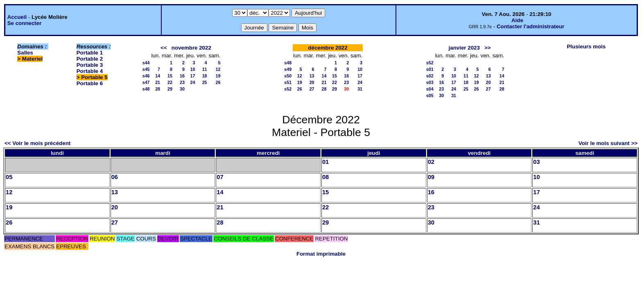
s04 (430, 88)
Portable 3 (90, 65)
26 (218, 82)
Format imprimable (321, 254)
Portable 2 (90, 59)
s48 (146, 88)
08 (325, 177)
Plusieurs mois (586, 46)
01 (325, 162)
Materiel (32, 59)
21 (157, 82)
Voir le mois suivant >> (608, 143)
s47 (146, 82)
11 (204, 69)
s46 (146, 75)
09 (431, 177)
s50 (288, 75)
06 (114, 177)
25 (204, 82)
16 (182, 75)
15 (169, 75)
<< (163, 48)
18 (204, 75)
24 (192, 82)
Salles (25, 53)
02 (431, 162)
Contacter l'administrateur (530, 26)
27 (312, 88)
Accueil (17, 17)
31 (359, 88)
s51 (288, 82)
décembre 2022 (327, 48)
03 (536, 162)
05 (9, 177)
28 (157, 88)
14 (157, 75)
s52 (288, 88)
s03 (430, 82)
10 (192, 69)
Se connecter (24, 23)
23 (182, 82)
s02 (430, 75)
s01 (430, 69)
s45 (146, 69)
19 (218, 75)
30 (182, 88)
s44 (146, 62)
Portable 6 (90, 83)
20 (312, 82)
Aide (517, 20)
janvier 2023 (464, 48)
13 (312, 75)
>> (487, 48)
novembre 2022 (191, 48)
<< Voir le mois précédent (37, 143)
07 (220, 177)
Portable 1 (90, 53)
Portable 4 (90, 71)
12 (218, 69)
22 (169, 82)
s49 (288, 69)
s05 (430, 95)
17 (192, 75)
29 (169, 88)
